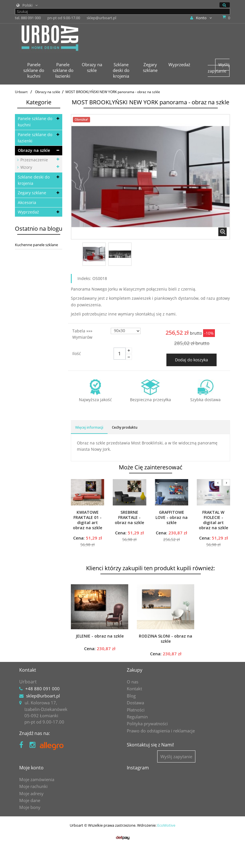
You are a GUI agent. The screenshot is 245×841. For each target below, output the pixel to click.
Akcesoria (27, 202)
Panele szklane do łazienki (35, 138)
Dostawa (135, 702)
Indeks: (84, 278)
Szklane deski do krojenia (34, 180)
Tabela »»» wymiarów (83, 334)
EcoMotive (166, 825)
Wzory (25, 167)
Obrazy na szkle (34, 150)
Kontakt (134, 688)
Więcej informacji (89, 427)
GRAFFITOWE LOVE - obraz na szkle (171, 517)
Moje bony (29, 807)
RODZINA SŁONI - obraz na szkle (165, 639)
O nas (132, 682)
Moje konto (31, 767)
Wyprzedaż (28, 212)
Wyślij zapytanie (219, 68)
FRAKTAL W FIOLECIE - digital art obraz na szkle (213, 520)
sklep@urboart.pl (43, 696)
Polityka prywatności (147, 723)
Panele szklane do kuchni (35, 122)
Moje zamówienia (36, 779)
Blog (131, 696)
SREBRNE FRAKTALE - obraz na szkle (129, 517)
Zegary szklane (32, 192)
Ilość (76, 353)
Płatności (136, 710)
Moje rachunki (33, 786)
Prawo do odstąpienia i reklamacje (161, 731)
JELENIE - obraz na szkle (100, 636)
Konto (201, 17)
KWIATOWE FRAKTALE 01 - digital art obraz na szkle (87, 520)
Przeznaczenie (33, 159)
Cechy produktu (124, 427)
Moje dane (29, 800)
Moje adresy (31, 793)
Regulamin (137, 717)
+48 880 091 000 (42, 688)
